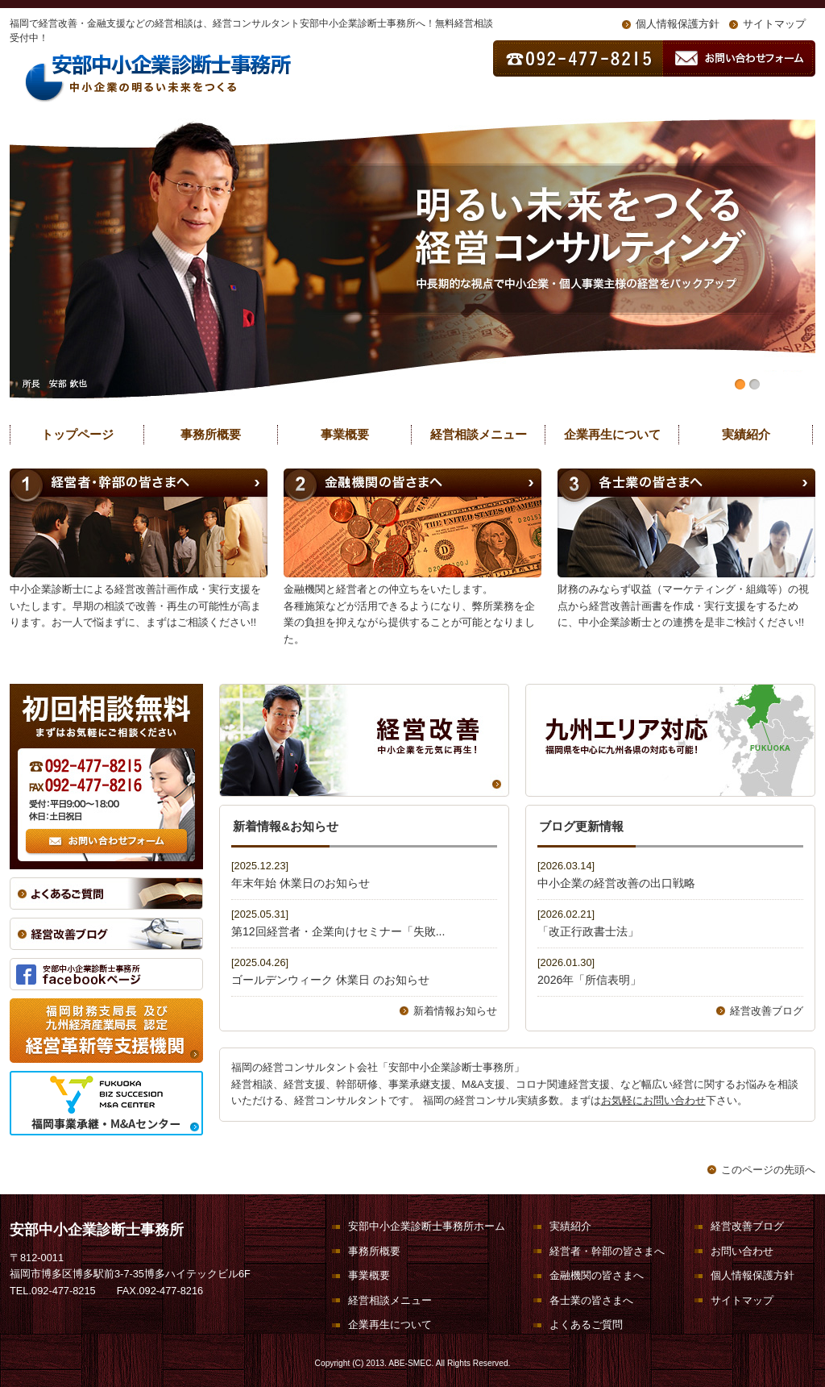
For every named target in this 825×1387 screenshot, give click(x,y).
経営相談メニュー (478, 434)
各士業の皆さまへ (591, 1300)
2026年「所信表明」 (589, 979)
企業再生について (612, 434)
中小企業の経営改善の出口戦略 (616, 883)
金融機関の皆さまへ (596, 1275)
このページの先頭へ (768, 1170)
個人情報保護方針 (677, 24)
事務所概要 (210, 434)
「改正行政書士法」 (588, 931)
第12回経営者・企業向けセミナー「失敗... (338, 931)
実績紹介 (746, 434)
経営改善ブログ (766, 1011)
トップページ (77, 434)
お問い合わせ (742, 1251)
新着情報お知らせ (455, 1011)
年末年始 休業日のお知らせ (300, 883)
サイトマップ (774, 24)
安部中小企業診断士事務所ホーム (426, 1226)
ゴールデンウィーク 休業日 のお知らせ (330, 979)
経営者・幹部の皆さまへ (607, 1251)
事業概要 (345, 434)
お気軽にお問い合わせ (653, 1100)
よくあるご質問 (586, 1324)
